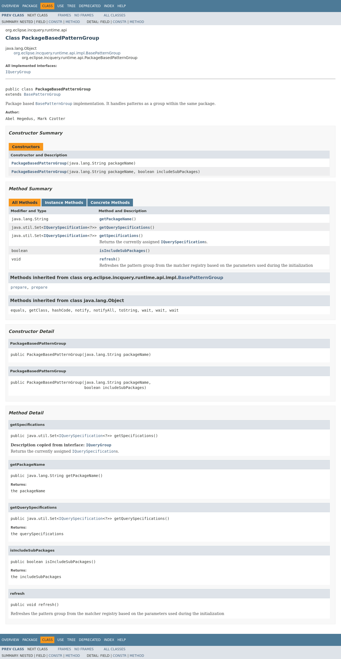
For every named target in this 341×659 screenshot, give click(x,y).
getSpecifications (118, 235)
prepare (19, 287)
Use (60, 6)
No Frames (84, 15)
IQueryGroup (18, 72)
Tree (71, 6)
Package (29, 6)
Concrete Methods (110, 202)
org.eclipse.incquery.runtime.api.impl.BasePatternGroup (67, 53)
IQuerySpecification (65, 227)
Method (73, 22)
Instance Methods (64, 202)
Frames (64, 15)
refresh (107, 259)
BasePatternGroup (42, 94)
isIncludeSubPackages (122, 250)
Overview (10, 6)
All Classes (114, 15)
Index (109, 6)
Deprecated (90, 6)
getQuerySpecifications (124, 227)
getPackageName (115, 219)
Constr (55, 22)
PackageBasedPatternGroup (39, 163)
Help (121, 6)
